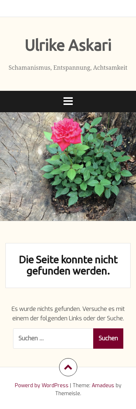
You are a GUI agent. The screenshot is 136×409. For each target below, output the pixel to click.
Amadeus (103, 385)
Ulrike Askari (68, 45)
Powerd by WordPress (42, 385)
